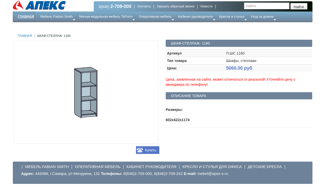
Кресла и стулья (231, 16)
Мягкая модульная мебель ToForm (105, 16)
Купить (150, 150)
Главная (26, 16)
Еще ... (49, 27)
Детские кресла (265, 166)
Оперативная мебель (155, 16)
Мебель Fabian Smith (56, 16)
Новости (206, 6)
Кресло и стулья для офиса (212, 166)
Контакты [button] (144, 6)
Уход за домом (262, 16)
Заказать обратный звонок (175, 6)
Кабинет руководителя (195, 16)
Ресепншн (68, 27)
